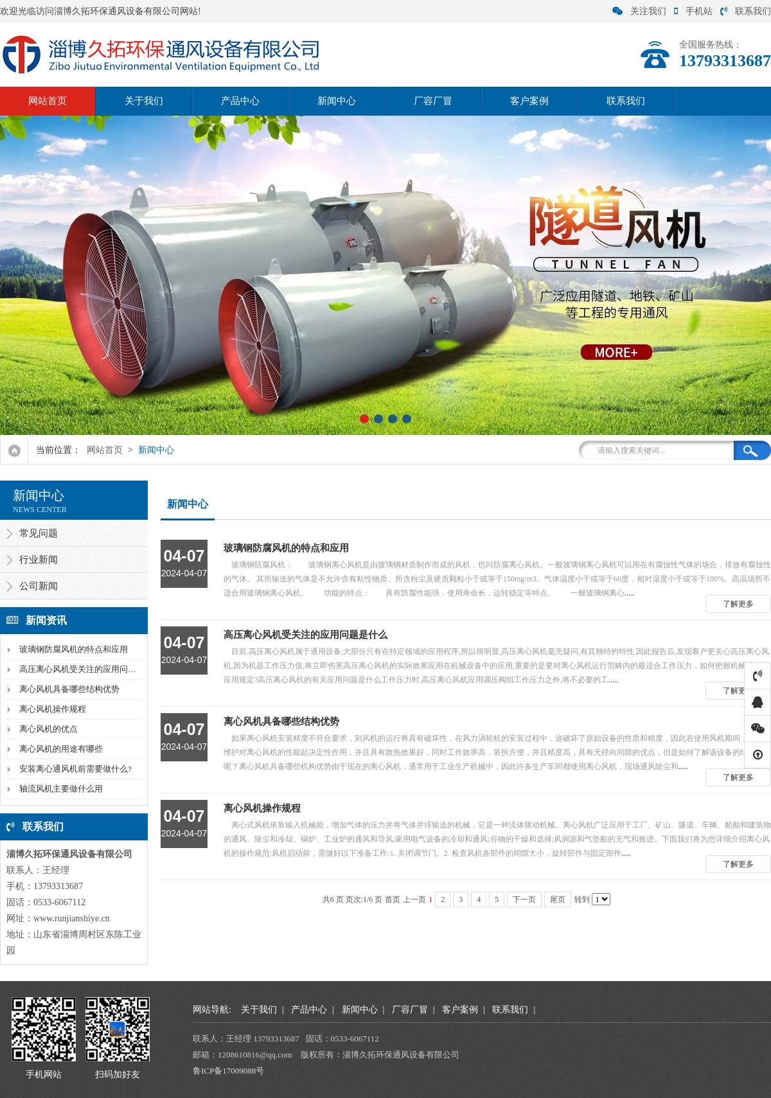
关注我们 (639, 11)
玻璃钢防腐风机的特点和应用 (73, 649)
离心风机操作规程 (52, 709)
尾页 (557, 899)
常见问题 (38, 533)
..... (466, 569)
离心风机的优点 (48, 729)
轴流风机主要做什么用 (61, 788)
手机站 (693, 11)
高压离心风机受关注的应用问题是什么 (90, 669)
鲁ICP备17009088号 (228, 1071)
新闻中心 (336, 101)
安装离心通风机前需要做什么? (75, 769)
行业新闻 (38, 559)
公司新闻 (38, 586)
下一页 (524, 899)
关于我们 (144, 101)
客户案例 (529, 101)
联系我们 (745, 11)
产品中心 (240, 101)
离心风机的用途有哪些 (61, 749)
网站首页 (47, 101)
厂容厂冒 (433, 101)
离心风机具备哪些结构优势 (69, 689)
